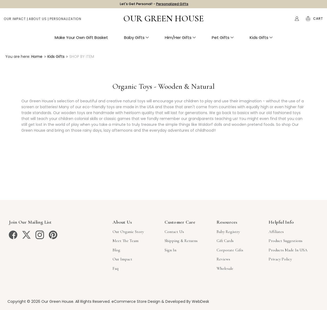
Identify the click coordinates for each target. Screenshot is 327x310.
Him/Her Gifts (180, 40)
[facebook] (13, 235)
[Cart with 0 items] (318, 21)
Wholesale (225, 268)
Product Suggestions (285, 240)
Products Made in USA (288, 250)
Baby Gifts (136, 40)
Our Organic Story (128, 231)
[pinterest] (53, 235)
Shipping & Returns (181, 240)
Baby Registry (228, 231)
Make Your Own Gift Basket (81, 40)
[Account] (296, 21)
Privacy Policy (280, 259)
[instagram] (39, 235)
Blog (116, 250)
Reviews (223, 259)
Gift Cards (225, 240)
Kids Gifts (261, 40)
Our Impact (15, 21)
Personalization (65, 21)
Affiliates (276, 231)
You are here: (17, 56)
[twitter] (26, 235)
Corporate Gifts (230, 250)
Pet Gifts (223, 40)
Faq (115, 268)
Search (286, 21)
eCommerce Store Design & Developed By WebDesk (160, 301)
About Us (38, 21)
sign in (170, 250)
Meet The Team (125, 240)
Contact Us (174, 231)
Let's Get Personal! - (154, 5)
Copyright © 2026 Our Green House (40, 301)
